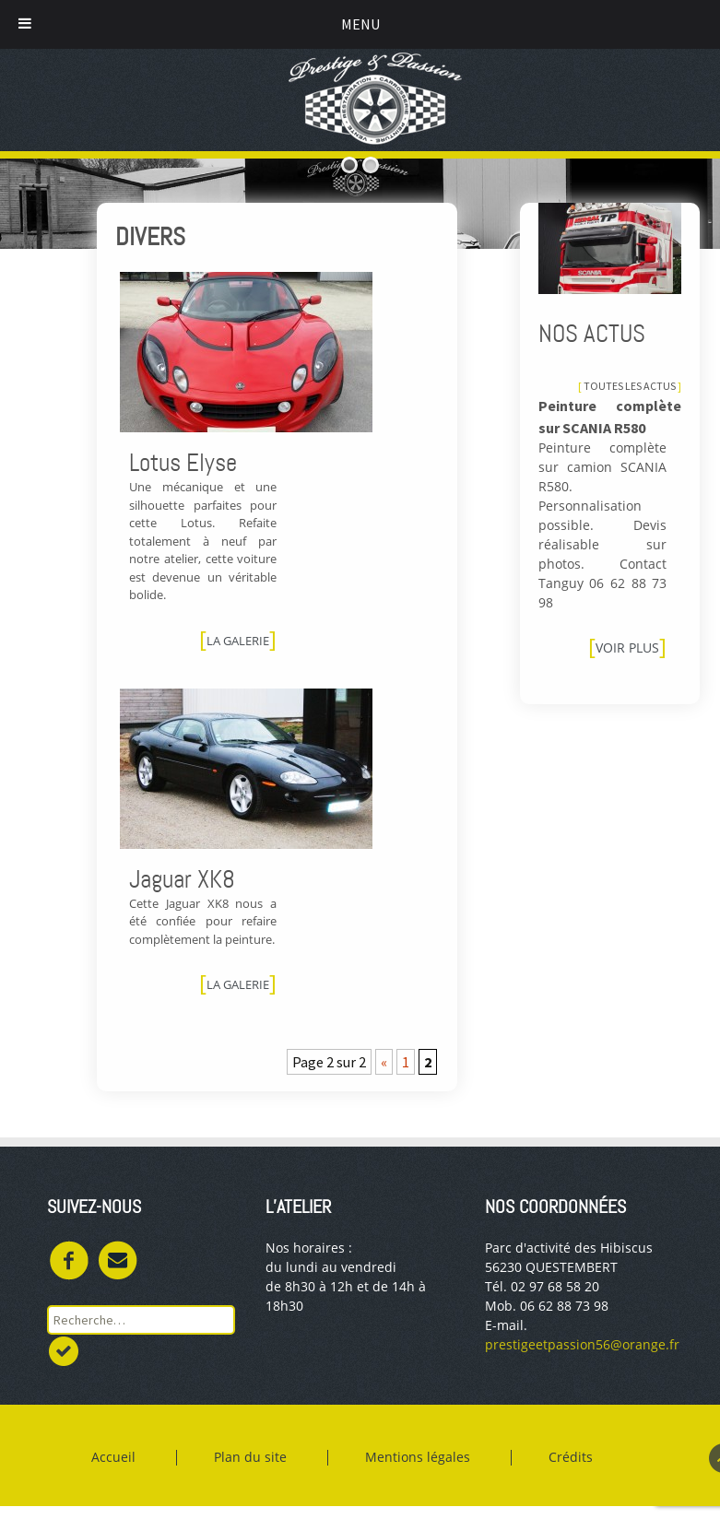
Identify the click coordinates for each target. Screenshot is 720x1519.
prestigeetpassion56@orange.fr (582, 1345)
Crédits (572, 1458)
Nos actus (591, 333)
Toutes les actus (630, 386)
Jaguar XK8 (182, 879)
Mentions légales (419, 1458)
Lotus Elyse (183, 462)
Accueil (115, 1458)
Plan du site (252, 1458)
